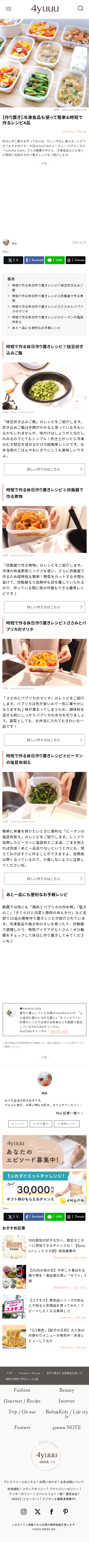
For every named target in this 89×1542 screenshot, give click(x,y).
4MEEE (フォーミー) (25, 1499)
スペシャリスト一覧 (49, 1494)
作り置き (42, 1123)
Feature (22, 1427)
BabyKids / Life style (67, 1414)
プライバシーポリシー (64, 1489)
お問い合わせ (48, 1482)
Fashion (22, 1390)
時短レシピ (68, 1123)
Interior (67, 1401)
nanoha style (59, 1031)
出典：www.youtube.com (70, 109)
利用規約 (13, 1489)
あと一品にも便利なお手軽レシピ (36, 327)
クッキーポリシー (21, 1494)
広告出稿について (72, 1482)
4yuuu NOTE (66, 1427)
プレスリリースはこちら (20, 1482)
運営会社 (72, 1494)
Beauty (67, 1390)
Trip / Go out (22, 1412)
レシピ (19, 1123)
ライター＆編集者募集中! (59, 1499)
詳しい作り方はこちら (43, 469)
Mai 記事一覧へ (68, 1113)
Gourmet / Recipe (22, 1401)
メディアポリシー (34, 1489)
